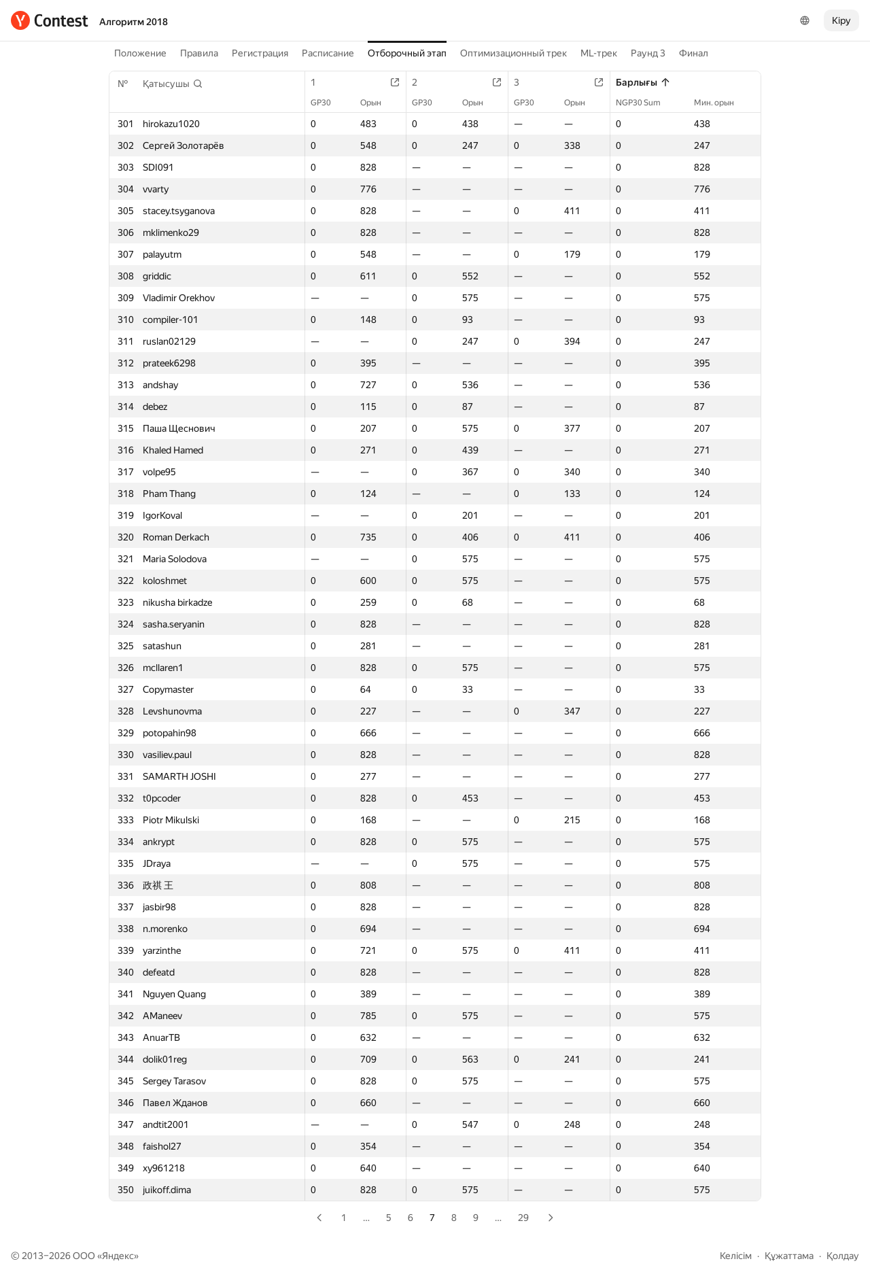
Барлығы (643, 82)
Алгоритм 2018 (133, 21)
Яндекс (118, 1255)
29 (523, 1217)
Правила (199, 53)
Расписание (328, 53)
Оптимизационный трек (513, 53)
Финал (693, 53)
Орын (377, 102)
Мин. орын (721, 102)
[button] (173, 83)
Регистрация (260, 53)
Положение (140, 53)
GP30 (328, 102)
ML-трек (598, 53)
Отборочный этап (407, 53)
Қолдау (842, 1255)
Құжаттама (789, 1255)
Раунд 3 (648, 53)
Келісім (736, 1255)
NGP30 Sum (645, 102)
